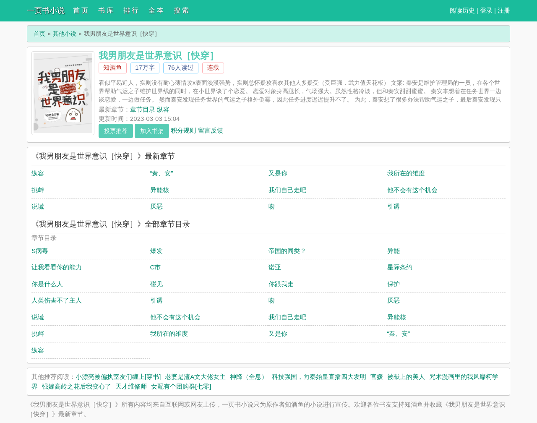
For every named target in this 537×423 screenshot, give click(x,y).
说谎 (37, 206)
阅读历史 (462, 10)
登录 (486, 10)
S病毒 (39, 250)
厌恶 (156, 206)
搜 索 (181, 10)
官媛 (376, 376)
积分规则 (183, 129)
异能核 (159, 189)
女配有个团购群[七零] (181, 386)
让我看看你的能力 (56, 267)
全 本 (156, 10)
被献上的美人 (406, 376)
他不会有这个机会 (412, 189)
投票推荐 (116, 131)
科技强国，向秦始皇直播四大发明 (319, 376)
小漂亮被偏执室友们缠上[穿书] (118, 376)
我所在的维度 (406, 173)
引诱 (393, 206)
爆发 (156, 250)
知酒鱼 (112, 67)
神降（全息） (249, 376)
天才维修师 (131, 386)
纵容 (37, 173)
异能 (393, 250)
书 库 (105, 10)
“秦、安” (161, 173)
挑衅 (37, 189)
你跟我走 (281, 283)
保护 (393, 283)
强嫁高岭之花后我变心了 (76, 386)
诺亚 (274, 267)
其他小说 (64, 33)
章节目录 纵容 (149, 109)
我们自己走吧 (287, 189)
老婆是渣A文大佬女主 (195, 376)
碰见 (156, 283)
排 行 (130, 10)
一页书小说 (46, 10)
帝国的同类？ (287, 250)
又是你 (277, 173)
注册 (504, 10)
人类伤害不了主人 (56, 300)
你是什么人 (47, 283)
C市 (155, 267)
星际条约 (399, 267)
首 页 (80, 10)
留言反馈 (210, 129)
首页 (39, 33)
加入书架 (152, 131)
